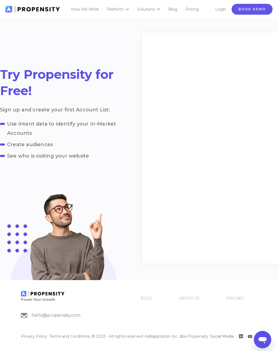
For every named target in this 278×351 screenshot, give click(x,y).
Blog (172, 9)
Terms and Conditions (69, 336)
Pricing (192, 9)
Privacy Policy (34, 336)
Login (220, 9)
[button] (119, 9)
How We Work (85, 9)
